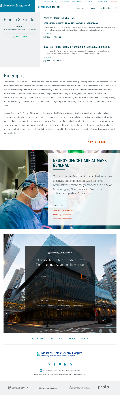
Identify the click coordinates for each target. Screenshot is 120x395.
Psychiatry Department (62, 219)
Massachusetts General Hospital (14, 1)
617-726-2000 (75, 371)
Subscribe (114, 2)
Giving (52, 339)
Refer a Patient (76, 2)
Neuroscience (47, 34)
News (61, 339)
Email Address (40, 276)
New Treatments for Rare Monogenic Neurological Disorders (76, 47)
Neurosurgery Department (63, 210)
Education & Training (50, 2)
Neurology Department (62, 214)
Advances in (49, 7)
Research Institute (102, 2)
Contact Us (85, 339)
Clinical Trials (65, 2)
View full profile (97, 142)
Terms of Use (71, 339)
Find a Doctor (89, 2)
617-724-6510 (21, 37)
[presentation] (51, 288)
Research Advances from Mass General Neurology (70, 23)
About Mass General (38, 339)
